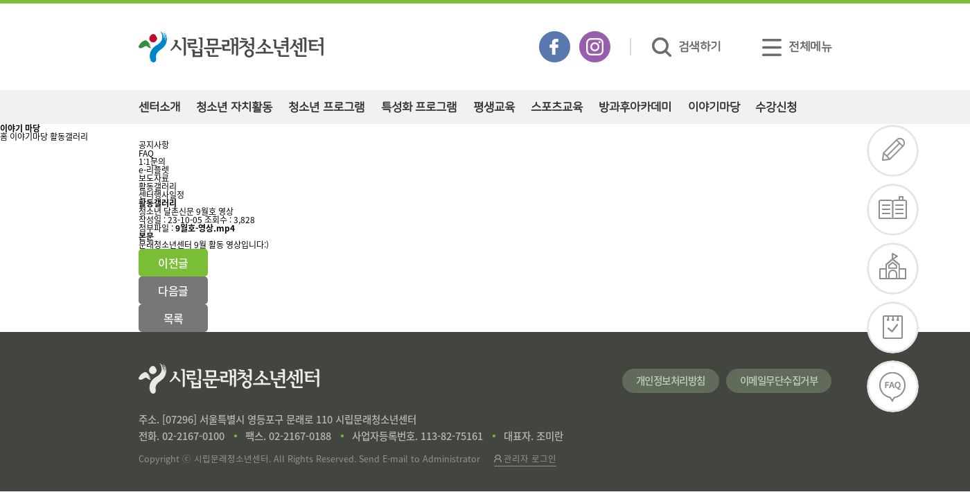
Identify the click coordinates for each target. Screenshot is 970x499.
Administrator (451, 458)
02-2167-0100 (193, 436)
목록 (174, 318)
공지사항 (154, 145)
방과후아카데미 (635, 107)
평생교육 (494, 107)
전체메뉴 (796, 47)
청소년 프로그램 (326, 107)
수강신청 (776, 107)
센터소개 (159, 107)
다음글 (173, 290)
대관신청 (893, 268)
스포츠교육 (557, 107)
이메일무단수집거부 (779, 380)
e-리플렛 (154, 170)
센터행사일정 (161, 195)
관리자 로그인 (525, 458)
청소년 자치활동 (234, 107)
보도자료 (154, 178)
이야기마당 (714, 107)
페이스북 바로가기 (554, 46)
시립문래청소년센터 (229, 378)
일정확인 (893, 327)
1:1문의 (152, 161)
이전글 (173, 262)
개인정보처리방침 (670, 380)
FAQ (146, 153)
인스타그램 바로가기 (594, 46)
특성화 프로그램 (419, 107)
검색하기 (686, 47)
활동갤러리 (69, 136)
